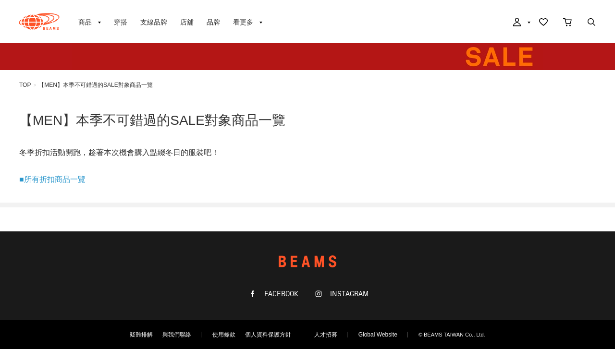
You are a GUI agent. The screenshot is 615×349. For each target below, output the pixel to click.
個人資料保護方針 (268, 334)
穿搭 (120, 22)
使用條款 (223, 334)
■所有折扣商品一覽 (52, 179)
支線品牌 (153, 22)
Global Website (377, 334)
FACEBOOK (280, 294)
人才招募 (325, 334)
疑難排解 (141, 334)
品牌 (213, 22)
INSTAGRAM (348, 294)
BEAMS (39, 21)
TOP (25, 85)
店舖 (187, 22)
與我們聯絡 (176, 334)
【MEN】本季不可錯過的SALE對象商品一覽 (95, 85)
